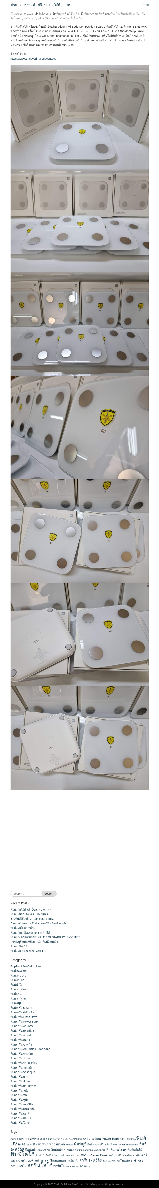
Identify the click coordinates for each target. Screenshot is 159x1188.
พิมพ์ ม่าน (16, 993)
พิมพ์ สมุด (16, 1003)
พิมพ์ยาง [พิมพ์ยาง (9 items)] (69, 1145)
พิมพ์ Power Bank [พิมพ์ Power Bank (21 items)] (107, 1139)
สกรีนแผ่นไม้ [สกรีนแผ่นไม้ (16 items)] (18, 1166)
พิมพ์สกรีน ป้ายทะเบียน (24, 1063)
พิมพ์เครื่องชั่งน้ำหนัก (107, 13)
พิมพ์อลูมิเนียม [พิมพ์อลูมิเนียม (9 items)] (132, 1145)
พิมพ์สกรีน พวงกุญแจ (23, 1072)
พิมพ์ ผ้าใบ (17, 984)
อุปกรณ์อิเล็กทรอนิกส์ (50, 18)
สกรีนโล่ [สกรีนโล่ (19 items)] (59, 1166)
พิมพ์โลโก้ (126, 13)
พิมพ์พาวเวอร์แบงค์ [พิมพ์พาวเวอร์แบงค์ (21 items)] (51, 1144)
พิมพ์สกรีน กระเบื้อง (22, 1030)
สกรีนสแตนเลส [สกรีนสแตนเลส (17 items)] (57, 1160)
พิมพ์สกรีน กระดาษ (22, 1026)
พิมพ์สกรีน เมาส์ (20, 1113)
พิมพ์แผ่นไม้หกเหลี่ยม (23, 928)
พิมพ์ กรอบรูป (18, 975)
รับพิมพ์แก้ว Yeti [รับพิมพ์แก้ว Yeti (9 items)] (73, 1155)
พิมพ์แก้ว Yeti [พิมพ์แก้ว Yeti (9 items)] (44, 1150)
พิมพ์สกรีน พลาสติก (22, 1067)
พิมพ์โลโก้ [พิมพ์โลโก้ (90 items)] (23, 1154)
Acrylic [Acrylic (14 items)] (15, 1138)
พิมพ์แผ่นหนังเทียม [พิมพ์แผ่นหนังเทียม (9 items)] (97, 1150)
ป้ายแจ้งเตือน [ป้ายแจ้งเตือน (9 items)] (66, 1139)
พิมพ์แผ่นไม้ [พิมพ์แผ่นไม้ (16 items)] (134, 1149)
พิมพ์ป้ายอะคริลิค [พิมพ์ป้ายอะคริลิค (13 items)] (27, 1144)
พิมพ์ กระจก (18, 980)
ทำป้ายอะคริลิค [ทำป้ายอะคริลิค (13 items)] (38, 1139)
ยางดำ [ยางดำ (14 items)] (61, 1155)
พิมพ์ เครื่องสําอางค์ (22, 1007)
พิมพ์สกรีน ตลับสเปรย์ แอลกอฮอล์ (31, 1049)
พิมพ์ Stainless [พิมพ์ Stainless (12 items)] (128, 1139)
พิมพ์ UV (89, 13)
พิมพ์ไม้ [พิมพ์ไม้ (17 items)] (39, 1155)
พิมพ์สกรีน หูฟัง (19, 1099)
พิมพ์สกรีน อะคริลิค (22, 1104)
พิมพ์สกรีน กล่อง (20, 1040)
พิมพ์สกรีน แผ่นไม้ (21, 1118)
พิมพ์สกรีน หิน (19, 1095)
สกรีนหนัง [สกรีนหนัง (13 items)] (73, 1160)
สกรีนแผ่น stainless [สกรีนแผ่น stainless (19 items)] (129, 1160)
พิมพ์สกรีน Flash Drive (24, 1017)
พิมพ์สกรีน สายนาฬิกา (24, 1086)
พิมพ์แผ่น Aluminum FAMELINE (29, 951)
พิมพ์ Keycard (19, 970)
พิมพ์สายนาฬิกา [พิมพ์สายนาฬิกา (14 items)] (96, 1144)
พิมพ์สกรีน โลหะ (20, 1122)
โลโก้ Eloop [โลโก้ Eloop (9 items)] (85, 1166)
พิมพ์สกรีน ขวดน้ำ (21, 1044)
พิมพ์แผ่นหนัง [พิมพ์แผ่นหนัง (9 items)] (83, 1150)
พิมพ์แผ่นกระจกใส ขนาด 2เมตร (29, 914)
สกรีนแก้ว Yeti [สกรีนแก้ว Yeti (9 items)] (109, 1161)
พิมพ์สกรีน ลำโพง (21, 1081)
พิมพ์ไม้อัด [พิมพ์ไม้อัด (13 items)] (51, 1155)
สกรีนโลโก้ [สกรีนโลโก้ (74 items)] (40, 1165)
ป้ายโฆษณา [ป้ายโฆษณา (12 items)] (79, 1139)
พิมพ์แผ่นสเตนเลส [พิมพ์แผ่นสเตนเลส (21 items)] (63, 1149)
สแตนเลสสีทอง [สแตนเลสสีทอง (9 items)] (72, 1166)
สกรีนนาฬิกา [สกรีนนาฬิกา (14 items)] (116, 1155)
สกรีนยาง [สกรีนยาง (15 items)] (40, 1160)
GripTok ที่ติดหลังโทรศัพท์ (26, 966)
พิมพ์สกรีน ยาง (19, 1076)
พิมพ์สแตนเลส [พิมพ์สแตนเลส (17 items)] (116, 1144)
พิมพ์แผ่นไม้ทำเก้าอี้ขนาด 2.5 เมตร (31, 909)
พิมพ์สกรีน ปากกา (21, 1058)
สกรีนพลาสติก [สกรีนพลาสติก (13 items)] (132, 1155)
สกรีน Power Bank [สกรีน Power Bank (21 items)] (94, 1155)
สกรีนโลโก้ (30, 18)
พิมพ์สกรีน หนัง (19, 1090)
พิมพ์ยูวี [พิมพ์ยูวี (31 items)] (80, 1144)
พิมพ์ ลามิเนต (18, 998)
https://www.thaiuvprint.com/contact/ (33, 58)
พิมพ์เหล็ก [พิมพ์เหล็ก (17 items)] (31, 1149)
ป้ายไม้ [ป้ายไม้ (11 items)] (90, 1139)
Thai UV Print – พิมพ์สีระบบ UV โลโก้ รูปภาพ (41, 5)
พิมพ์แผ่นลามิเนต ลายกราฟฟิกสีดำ (31, 932)
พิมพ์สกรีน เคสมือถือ (23, 1109)
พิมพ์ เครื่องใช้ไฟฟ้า (67, 13)
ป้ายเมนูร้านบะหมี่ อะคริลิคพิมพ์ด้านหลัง (34, 941)
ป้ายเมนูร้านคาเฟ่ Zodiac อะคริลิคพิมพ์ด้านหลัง (39, 923)
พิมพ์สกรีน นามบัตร (22, 1053)
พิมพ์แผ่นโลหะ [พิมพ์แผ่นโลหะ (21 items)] (116, 1149)
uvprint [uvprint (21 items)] (24, 1139)
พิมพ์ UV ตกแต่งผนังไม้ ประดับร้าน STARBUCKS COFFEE (46, 937)
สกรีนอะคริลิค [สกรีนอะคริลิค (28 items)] (90, 1160)
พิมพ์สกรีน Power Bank (24, 1021)
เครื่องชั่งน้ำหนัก (72, 18)
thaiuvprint (44, 13)
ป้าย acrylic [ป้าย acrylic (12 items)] (54, 1139)
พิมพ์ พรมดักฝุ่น (19, 989)
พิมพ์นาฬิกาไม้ (19, 946)
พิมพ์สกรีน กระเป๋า (21, 1035)
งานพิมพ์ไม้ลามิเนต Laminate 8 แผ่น (32, 918)
